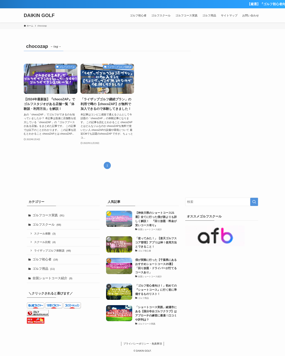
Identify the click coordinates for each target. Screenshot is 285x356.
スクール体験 (45, 233)
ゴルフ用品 (43, 268)
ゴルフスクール (46, 224)
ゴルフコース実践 (48, 215)
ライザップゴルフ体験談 (52, 250)
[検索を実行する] (254, 202)
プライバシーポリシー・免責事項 (142, 343)
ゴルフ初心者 (45, 259)
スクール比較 (45, 242)
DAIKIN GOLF (39, 15)
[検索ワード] (221, 202)
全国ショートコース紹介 (52, 278)
